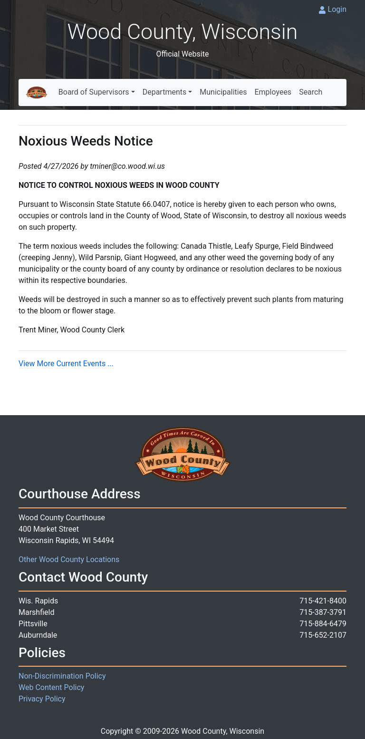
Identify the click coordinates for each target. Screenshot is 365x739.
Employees (272, 92)
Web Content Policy (51, 687)
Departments (165, 92)
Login (337, 9)
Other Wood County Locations (69, 559)
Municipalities (223, 92)
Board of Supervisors (93, 92)
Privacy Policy (42, 698)
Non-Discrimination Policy (62, 676)
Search (310, 92)
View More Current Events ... (66, 363)
